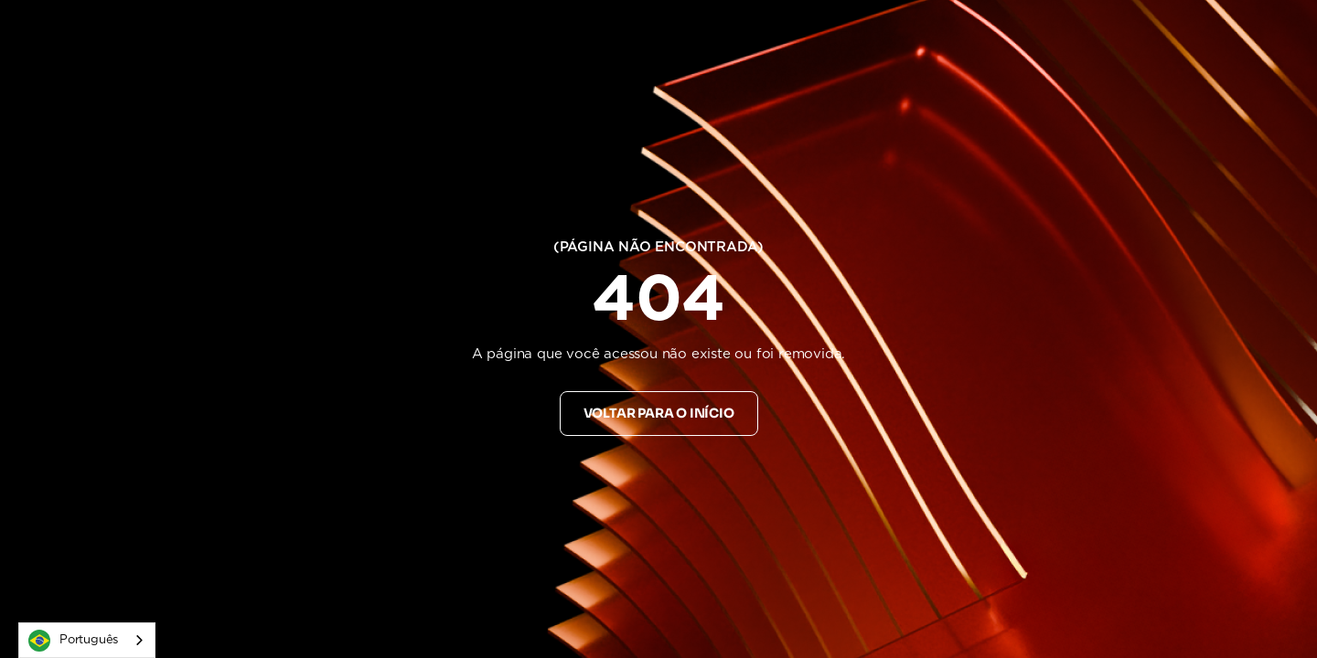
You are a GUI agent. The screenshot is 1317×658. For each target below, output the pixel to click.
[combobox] (86, 640)
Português (73, 641)
